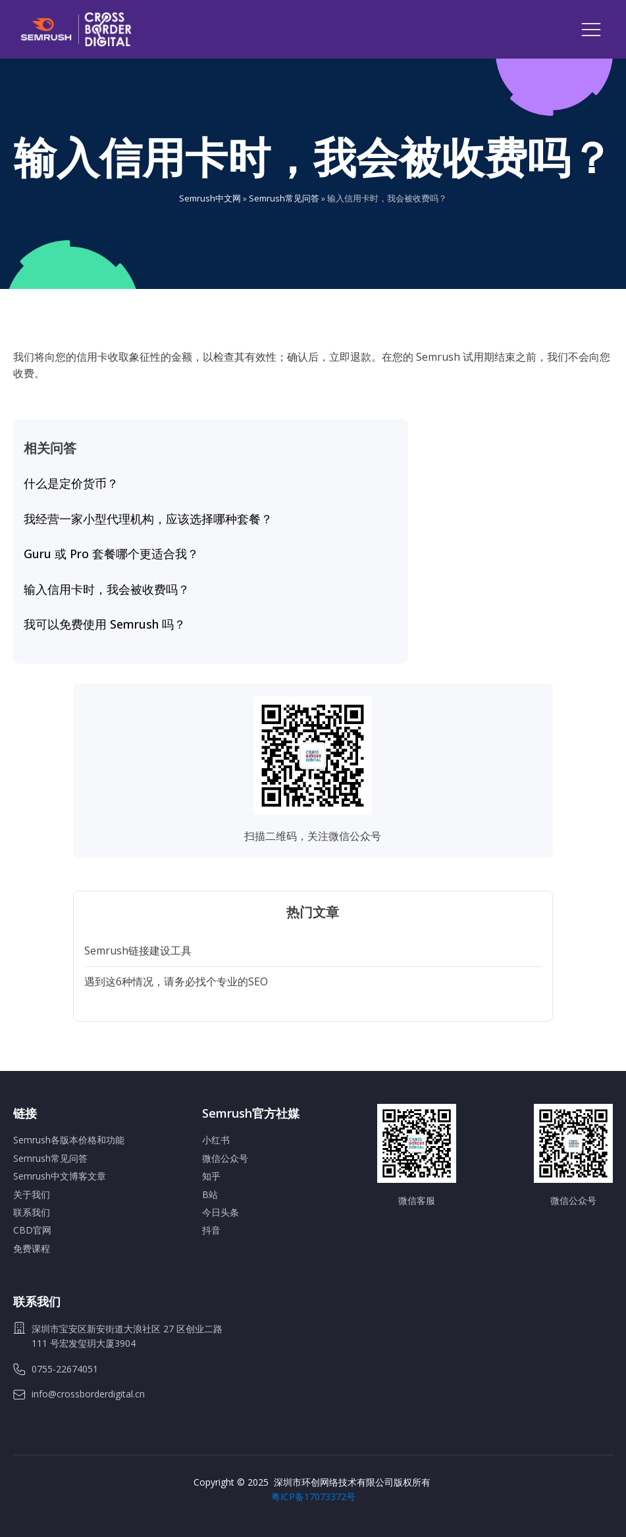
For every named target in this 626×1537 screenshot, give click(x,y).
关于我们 (31, 1194)
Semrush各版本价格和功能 (68, 1139)
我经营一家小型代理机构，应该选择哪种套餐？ (148, 519)
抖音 (211, 1230)
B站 (210, 1194)
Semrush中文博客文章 (59, 1176)
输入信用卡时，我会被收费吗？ (107, 590)
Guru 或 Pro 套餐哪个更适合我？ (111, 554)
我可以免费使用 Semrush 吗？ (105, 624)
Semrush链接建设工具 (138, 950)
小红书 (216, 1139)
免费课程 (31, 1248)
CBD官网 (32, 1230)
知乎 (211, 1176)
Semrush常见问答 (284, 198)
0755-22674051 (65, 1369)
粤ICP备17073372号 (313, 1496)
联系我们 (31, 1212)
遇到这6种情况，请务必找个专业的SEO (176, 981)
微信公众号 (225, 1158)
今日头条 (220, 1212)
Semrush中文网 (210, 198)
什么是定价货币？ (71, 484)
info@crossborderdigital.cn (88, 1394)
